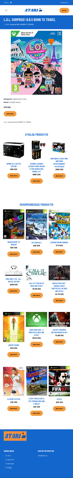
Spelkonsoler (17, 99)
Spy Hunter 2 (36, 242)
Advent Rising (13, 345)
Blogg (9, 468)
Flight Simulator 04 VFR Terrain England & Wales (36, 401)
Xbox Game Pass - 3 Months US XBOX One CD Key (36, 332)
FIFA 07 (59, 399)
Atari (9, 456)
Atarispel (10, 464)
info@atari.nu (64, 2)
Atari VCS (10, 460)
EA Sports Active (13, 399)
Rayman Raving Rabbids (59, 242)
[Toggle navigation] (6, 10)
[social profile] (11, 2)
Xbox (25, 99)
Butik (64, 10)
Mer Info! (10, 114)
